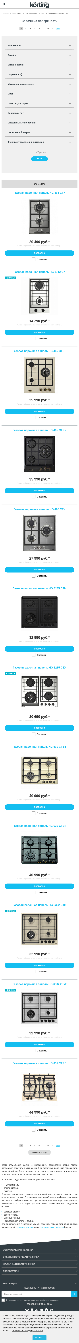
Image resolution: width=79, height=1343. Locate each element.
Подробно (39, 253)
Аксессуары (11, 1271)
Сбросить (39, 152)
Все (58, 28)
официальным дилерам (52, 1227)
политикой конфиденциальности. (45, 1300)
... (43, 28)
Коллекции (10, 1283)
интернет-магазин (24, 1227)
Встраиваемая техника (18, 1250)
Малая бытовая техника (19, 1264)
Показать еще (39, 1152)
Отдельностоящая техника (21, 1257)
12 (48, 28)
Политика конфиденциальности (27, 1330)
